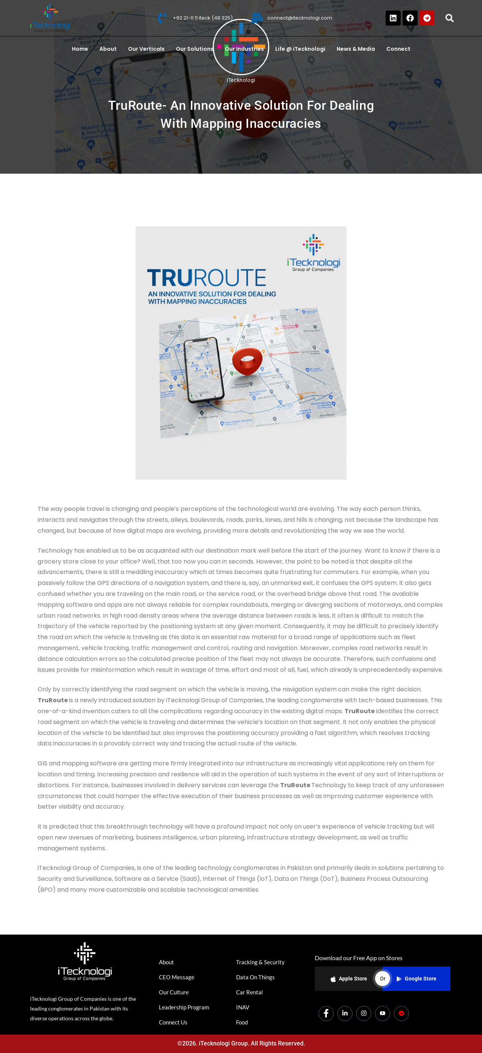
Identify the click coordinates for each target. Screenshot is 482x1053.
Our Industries (244, 49)
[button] (449, 18)
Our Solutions (195, 49)
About (108, 49)
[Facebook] (326, 1013)
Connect (398, 49)
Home (80, 49)
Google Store (416, 979)
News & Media (356, 49)
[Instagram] (363, 1013)
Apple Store (349, 979)
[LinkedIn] (344, 1013)
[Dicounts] (401, 1013)
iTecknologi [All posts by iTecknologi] (241, 80)
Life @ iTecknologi (300, 49)
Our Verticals (146, 49)
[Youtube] (382, 1013)
